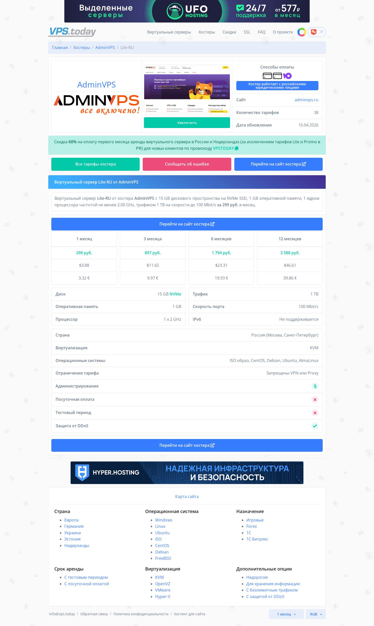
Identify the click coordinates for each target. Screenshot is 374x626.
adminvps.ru (306, 99)
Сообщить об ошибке (187, 164)
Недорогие (257, 581)
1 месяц (284, 618)
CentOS (162, 549)
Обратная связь (94, 618)
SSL (247, 32)
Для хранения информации (273, 587)
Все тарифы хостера (95, 164)
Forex (251, 530)
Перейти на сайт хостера (187, 226)
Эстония (72, 543)
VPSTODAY (225, 148)
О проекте (283, 32)
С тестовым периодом (86, 581)
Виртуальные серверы (169, 32)
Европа (71, 524)
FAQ (261, 32)
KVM (159, 581)
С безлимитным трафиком (272, 594)
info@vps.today (62, 618)
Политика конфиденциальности (140, 618)
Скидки (229, 32)
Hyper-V (162, 600)
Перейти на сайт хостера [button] (278, 164)
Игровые (255, 524)
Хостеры (207, 32)
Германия (74, 530)
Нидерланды (76, 549)
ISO (158, 543)
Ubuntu (162, 537)
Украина (72, 537)
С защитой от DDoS (265, 600)
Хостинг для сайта (189, 618)
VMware (162, 594)
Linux (160, 530)
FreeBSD (163, 562)
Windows (163, 524)
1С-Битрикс (257, 543)
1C (248, 537)
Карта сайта (187, 500)
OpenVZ (162, 587)
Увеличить (187, 122)
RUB (314, 618)
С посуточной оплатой (86, 587)
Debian (162, 556)
